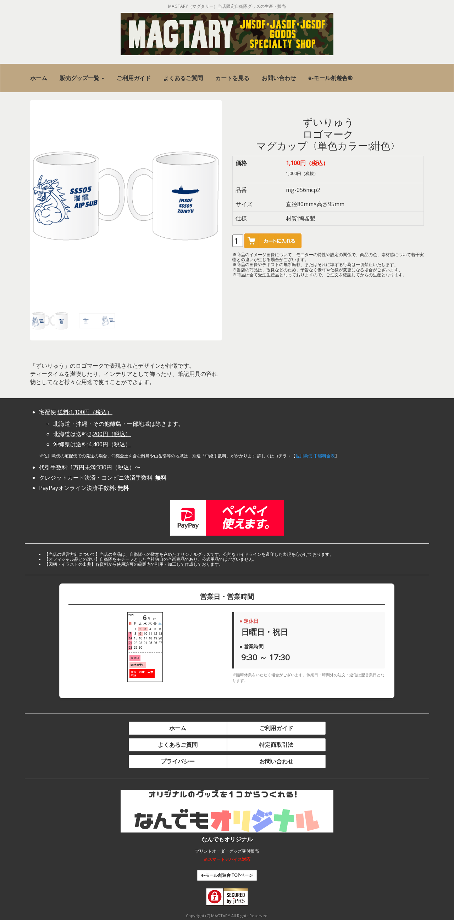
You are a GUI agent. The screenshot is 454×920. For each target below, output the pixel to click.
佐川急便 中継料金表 (315, 456)
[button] (82, 78)
